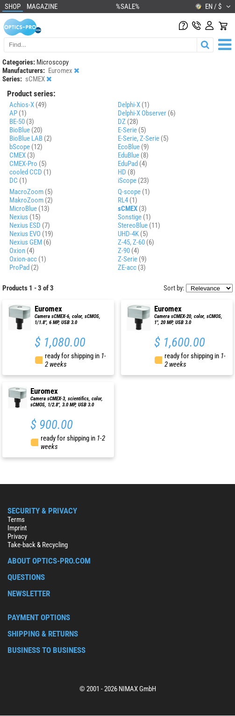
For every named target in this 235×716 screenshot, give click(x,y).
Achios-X (28, 105)
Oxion (22, 250)
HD (126, 172)
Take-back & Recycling (37, 545)
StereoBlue (139, 225)
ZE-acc (132, 267)
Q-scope (134, 192)
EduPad (132, 163)
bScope (26, 147)
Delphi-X (134, 105)
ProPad (24, 267)
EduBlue (133, 155)
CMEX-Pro (28, 163)
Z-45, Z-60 (136, 242)
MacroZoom (31, 192)
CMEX (22, 155)
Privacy (17, 536)
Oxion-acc (27, 259)
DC (18, 180)
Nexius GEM (30, 242)
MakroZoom (31, 200)
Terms (16, 519)
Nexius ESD (29, 225)
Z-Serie (132, 259)
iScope (133, 180)
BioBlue (26, 130)
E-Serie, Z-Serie (143, 138)
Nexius (25, 217)
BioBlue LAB (30, 138)
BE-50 (21, 121)
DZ (128, 121)
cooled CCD (30, 172)
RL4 (127, 200)
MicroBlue (29, 208)
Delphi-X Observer (147, 113)
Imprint (17, 528)
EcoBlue (133, 147)
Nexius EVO (31, 234)
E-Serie (132, 130)
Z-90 (128, 250)
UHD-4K (133, 234)
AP (18, 113)
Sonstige (134, 217)
